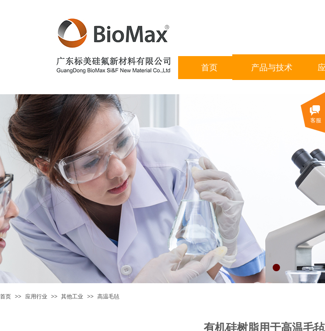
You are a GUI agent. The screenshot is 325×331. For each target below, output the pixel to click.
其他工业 (72, 296)
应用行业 (36, 296)
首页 (5, 296)
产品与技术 (271, 67)
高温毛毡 (108, 296)
